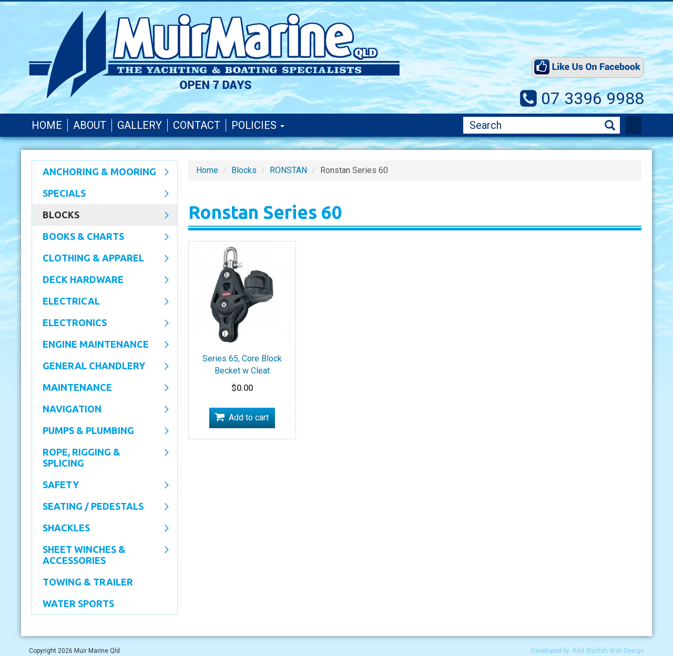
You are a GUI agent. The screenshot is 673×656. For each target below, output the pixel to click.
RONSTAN (288, 170)
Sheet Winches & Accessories (100, 555)
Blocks (100, 215)
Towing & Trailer (88, 582)
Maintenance (100, 388)
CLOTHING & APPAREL (100, 259)
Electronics (100, 323)
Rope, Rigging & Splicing (100, 457)
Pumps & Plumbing (100, 431)
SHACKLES (100, 528)
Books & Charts (100, 237)
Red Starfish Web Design (608, 650)
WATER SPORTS (78, 603)
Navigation (100, 409)
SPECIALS (100, 194)
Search (610, 125)
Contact (196, 125)
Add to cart (249, 417)
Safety (100, 485)
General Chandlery (100, 366)
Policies (257, 125)
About (89, 125)
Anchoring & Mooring (100, 172)
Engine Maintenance (100, 345)
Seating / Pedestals (100, 507)
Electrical (100, 302)
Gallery (139, 125)
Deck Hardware (100, 280)
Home (47, 125)
